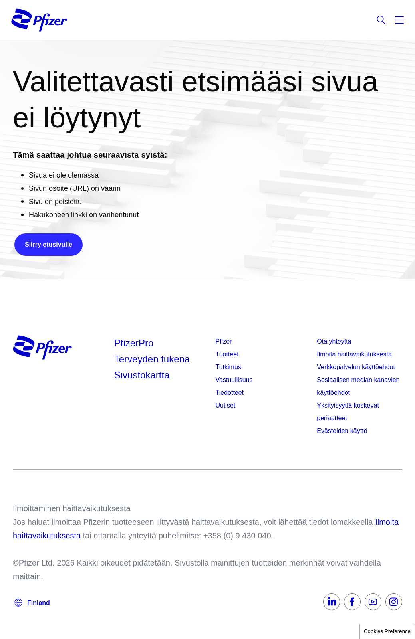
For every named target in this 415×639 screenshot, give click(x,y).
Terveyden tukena (152, 359)
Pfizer (224, 341)
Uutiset (226, 405)
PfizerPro (134, 343)
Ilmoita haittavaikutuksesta (354, 354)
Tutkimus (228, 367)
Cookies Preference (387, 631)
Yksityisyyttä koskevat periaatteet (348, 411)
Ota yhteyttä (334, 341)
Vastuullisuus (234, 379)
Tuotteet (227, 354)
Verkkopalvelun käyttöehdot (356, 367)
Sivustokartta (142, 375)
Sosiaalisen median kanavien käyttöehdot (358, 386)
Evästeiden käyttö (342, 430)
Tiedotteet (230, 392)
